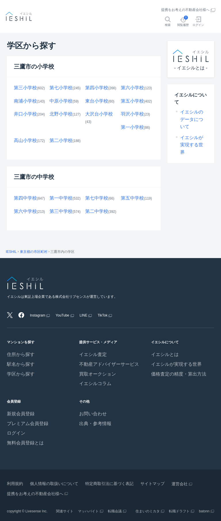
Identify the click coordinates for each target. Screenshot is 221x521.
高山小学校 (25, 140)
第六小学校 (132, 87)
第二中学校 (96, 211)
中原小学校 (61, 100)
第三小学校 (25, 87)
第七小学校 (61, 87)
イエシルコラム (95, 383)
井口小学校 (25, 113)
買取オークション (97, 374)
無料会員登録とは (25, 442)
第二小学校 (61, 140)
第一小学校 (132, 127)
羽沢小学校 (132, 113)
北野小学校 (61, 113)
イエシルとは (165, 354)
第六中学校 (25, 211)
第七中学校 (96, 198)
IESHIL (11, 252)
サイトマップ (152, 483)
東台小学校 (96, 100)
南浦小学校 (25, 100)
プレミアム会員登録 (27, 423)
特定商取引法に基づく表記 (109, 483)
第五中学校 (132, 198)
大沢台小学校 (99, 113)
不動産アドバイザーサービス (109, 364)
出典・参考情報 (95, 423)
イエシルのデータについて (191, 119)
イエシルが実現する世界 (191, 145)
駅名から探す (21, 364)
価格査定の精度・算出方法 (178, 374)
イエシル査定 (93, 354)
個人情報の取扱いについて (54, 483)
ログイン (16, 433)
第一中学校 (61, 198)
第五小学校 (132, 100)
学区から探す (21, 374)
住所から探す (21, 354)
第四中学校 (25, 198)
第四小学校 (96, 87)
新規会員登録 (21, 413)
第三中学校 (61, 211)
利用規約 (15, 483)
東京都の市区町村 (33, 252)
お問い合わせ (93, 413)
